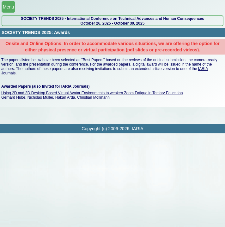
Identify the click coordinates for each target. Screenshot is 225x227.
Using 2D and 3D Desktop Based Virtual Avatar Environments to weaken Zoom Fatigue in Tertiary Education (92, 93)
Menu (8, 6)
